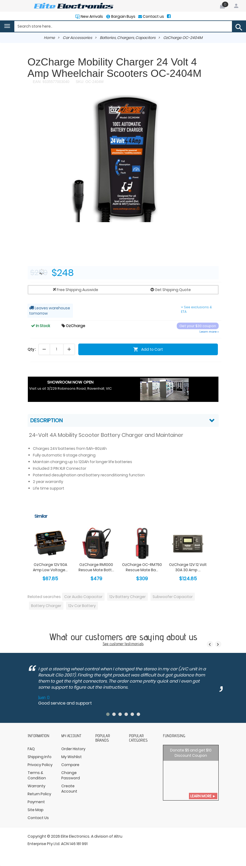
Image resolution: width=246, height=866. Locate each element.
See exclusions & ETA (196, 309)
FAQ (31, 748)
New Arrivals (91, 16)
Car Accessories (77, 37)
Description (46, 420)
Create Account (69, 788)
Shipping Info (39, 756)
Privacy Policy (40, 764)
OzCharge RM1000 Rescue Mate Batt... (96, 567)
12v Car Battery (82, 605)
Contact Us (38, 817)
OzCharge (73, 325)
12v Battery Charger (127, 596)
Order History (73, 748)
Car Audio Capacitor (83, 596)
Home (49, 37)
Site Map (36, 809)
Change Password (70, 775)
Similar (41, 516)
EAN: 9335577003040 (51, 82)
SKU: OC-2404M (89, 82)
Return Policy (39, 794)
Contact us (153, 16)
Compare (70, 764)
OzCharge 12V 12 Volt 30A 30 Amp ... (188, 567)
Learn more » (209, 331)
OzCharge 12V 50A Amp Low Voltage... (50, 567)
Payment (36, 802)
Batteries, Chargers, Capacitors (128, 37)
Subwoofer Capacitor (173, 596)
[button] (214, 99)
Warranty (36, 786)
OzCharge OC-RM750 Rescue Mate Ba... (142, 567)
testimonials (134, 643)
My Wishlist (71, 756)
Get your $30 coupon (197, 325)
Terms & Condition (37, 775)
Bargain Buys (122, 16)
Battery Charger (46, 605)
